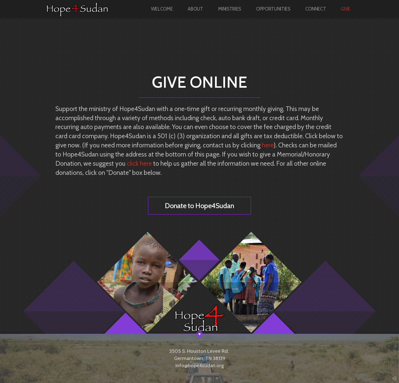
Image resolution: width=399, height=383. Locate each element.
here (267, 145)
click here (139, 163)
